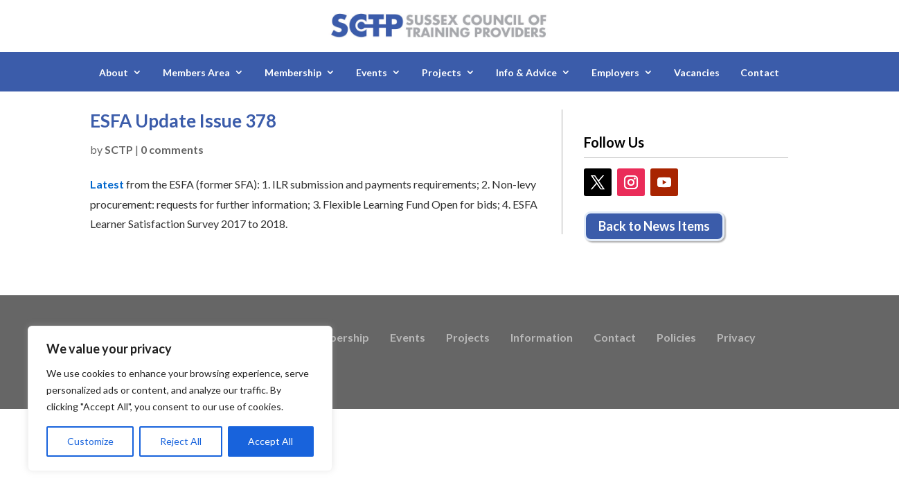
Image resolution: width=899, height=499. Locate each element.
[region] (180, 398)
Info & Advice (526, 72)
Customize (90, 441)
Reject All (181, 441)
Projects (441, 72)
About (113, 72)
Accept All (270, 441)
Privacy (736, 338)
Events (371, 72)
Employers (615, 72)
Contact (759, 72)
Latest (107, 184)
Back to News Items (654, 226)
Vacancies (697, 72)
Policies (676, 338)
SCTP (119, 149)
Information (541, 338)
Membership (293, 72)
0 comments (172, 149)
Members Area (196, 72)
